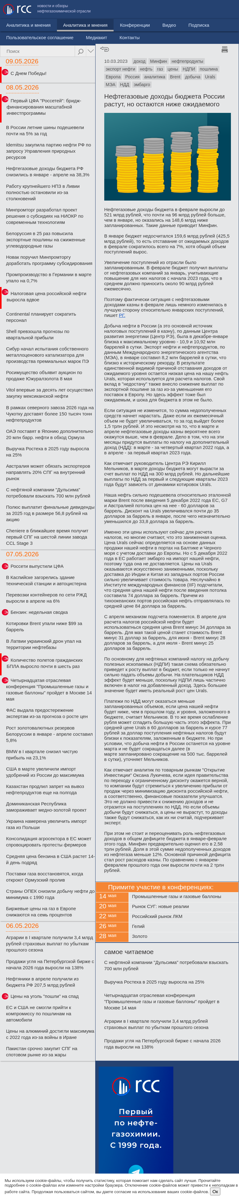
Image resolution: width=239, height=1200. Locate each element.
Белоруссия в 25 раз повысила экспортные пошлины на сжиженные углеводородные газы (45, 239)
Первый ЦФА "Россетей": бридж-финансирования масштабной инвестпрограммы (44, 107)
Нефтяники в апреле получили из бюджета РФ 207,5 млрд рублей (42, 982)
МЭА (110, 84)
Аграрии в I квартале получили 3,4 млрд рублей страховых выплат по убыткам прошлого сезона (49, 943)
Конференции (109, 39)
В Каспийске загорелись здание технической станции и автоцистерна (46, 580)
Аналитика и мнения (59, 39)
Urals (210, 76)
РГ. (122, 315)
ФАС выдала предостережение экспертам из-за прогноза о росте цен (47, 713)
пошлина (209, 69)
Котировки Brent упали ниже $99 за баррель (44, 626)
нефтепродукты (188, 61)
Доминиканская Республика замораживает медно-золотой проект (46, 807)
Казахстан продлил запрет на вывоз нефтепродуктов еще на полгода (45, 789)
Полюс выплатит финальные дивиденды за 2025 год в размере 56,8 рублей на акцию (50, 513)
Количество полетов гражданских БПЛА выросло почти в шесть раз (45, 663)
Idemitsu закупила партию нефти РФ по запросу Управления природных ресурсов (48, 151)
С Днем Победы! (29, 73)
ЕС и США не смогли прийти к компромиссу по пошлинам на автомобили (38, 1013)
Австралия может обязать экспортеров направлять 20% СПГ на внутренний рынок (48, 472)
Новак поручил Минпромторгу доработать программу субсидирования (49, 260)
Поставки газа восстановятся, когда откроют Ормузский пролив (44, 877)
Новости (15, 39)
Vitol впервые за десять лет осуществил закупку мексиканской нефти (49, 393)
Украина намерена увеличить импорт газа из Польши (46, 824)
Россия (132, 76)
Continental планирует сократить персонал (41, 317)
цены (173, 69)
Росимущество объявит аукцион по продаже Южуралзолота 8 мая (44, 375)
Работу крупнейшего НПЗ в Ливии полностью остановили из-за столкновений (42, 192)
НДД (124, 84)
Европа (113, 76)
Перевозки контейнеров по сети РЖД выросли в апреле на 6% (46, 598)
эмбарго (142, 84)
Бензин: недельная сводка (39, 612)
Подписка (172, 39)
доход (139, 61)
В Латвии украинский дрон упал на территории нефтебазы (43, 644)
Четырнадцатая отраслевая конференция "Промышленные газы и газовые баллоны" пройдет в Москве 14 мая (49, 690)
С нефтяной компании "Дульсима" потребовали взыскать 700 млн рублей (48, 492)
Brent (175, 76)
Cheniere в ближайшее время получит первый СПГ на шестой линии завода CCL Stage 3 (47, 537)
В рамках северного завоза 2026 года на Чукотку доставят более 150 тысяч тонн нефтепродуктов (50, 414)
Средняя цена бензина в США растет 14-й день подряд (50, 859)
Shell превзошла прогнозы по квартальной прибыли (37, 334)
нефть (146, 69)
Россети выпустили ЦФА (37, 566)
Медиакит (189, 23)
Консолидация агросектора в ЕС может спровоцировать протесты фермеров (48, 841)
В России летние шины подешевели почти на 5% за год (45, 130)
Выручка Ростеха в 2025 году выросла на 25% (47, 451)
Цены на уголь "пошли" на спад (45, 996)
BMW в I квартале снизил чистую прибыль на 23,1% (41, 754)
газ (160, 69)
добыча (192, 76)
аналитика (154, 76)
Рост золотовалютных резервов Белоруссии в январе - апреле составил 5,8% (49, 734)
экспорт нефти (120, 69)
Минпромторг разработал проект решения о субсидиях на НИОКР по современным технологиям (44, 216)
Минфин (158, 61)
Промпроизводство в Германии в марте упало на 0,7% (48, 277)
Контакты (223, 23)
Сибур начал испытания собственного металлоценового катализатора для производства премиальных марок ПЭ (47, 355)
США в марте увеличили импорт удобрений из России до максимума (45, 772)
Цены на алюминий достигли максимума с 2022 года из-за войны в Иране (50, 1034)
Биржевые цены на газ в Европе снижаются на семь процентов (41, 911)
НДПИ (189, 69)
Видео (143, 39)
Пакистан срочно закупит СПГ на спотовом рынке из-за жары (41, 1051)
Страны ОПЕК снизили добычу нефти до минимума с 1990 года (50, 894)
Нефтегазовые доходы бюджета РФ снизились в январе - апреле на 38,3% (47, 171)
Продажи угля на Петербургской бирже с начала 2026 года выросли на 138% (50, 964)
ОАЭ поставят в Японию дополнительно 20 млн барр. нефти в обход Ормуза (49, 434)
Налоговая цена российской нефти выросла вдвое (46, 296)
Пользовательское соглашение (132, 23)
